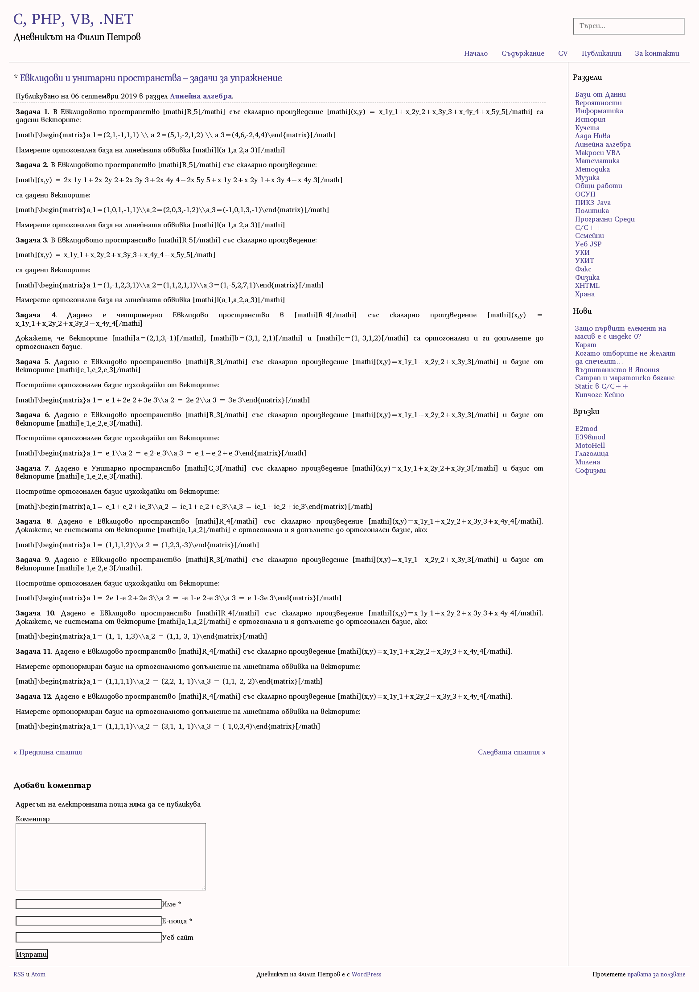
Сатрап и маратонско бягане (624, 377)
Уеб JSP (588, 243)
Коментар (33, 818)
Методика (592, 168)
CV (563, 53)
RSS (19, 974)
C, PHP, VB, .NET (73, 18)
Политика (592, 210)
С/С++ (589, 227)
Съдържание (523, 53)
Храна (585, 293)
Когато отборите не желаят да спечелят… (625, 357)
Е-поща (174, 920)
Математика (597, 160)
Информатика (599, 110)
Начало (476, 53)
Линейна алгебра (201, 95)
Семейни (589, 235)
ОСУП (585, 193)
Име (169, 903)
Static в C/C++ (602, 385)
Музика (587, 177)
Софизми (590, 470)
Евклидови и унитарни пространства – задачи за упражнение (151, 78)
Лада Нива (592, 135)
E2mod (586, 428)
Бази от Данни (600, 94)
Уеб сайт (177, 937)
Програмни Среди (605, 218)
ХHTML (587, 285)
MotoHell (590, 445)
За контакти (657, 53)
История (590, 119)
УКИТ (584, 260)
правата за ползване (657, 974)
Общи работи (598, 185)
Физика (587, 277)
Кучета (587, 127)
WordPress (367, 974)
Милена (587, 461)
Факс (583, 268)
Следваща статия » (512, 751)
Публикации (601, 53)
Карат (585, 344)
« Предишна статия (47, 751)
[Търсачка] (624, 25)
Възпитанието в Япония (617, 369)
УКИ (582, 252)
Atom (38, 974)
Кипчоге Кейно (599, 394)
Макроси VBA (598, 152)
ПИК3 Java (593, 202)
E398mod (590, 436)
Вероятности (598, 102)
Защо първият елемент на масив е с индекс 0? (620, 332)
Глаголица (592, 453)
